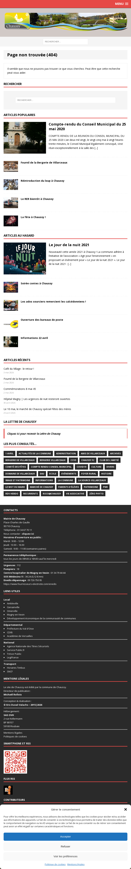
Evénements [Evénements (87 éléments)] (68, 473)
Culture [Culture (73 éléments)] (96, 466)
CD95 (10, 632)
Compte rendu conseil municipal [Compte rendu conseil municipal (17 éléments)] (51, 466)
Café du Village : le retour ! (19, 368)
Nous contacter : (19, 533)
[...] (96, 148)
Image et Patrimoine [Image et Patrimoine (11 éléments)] (17, 480)
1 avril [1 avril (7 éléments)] (9, 453)
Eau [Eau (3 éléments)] (42, 473)
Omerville (12, 611)
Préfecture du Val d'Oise (20, 628)
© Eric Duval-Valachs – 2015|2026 (23, 704)
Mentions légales (75, 864)
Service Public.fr (16, 650)
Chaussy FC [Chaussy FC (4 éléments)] (88, 460)
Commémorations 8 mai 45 (20, 389)
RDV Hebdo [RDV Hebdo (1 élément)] (11, 493)
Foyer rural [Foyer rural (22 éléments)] (88, 473)
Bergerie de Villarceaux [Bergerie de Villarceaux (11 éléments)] (20, 460)
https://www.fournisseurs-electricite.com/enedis (30, 584)
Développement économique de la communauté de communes (41, 618)
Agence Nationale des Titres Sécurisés (28, 646)
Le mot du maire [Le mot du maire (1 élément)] (15, 487)
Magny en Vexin (16, 614)
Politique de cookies (55, 864)
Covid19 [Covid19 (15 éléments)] (81, 466)
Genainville (13, 607)
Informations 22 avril (34, 338)
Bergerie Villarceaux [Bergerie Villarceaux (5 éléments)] (53, 460)
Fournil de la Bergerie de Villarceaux (44, 162)
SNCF (10, 671)
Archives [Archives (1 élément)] (115, 453)
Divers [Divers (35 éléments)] (110, 466)
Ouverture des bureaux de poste (42, 319)
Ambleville (12, 603)
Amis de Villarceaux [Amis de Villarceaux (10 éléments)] (93, 453)
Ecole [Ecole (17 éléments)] (52, 473)
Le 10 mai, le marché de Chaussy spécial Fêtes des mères (37, 409)
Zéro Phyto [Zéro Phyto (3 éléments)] (96, 493)
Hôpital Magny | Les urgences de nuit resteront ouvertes (37, 399)
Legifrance (13, 657)
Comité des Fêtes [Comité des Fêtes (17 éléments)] (15, 466)
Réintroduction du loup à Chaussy (42, 180)
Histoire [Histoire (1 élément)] (106, 473)
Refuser (65, 846)
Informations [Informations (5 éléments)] (44, 480)
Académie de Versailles (20, 636)
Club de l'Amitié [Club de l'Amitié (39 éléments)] (109, 460)
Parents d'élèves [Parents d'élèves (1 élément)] (68, 487)
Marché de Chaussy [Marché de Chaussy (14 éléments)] (41, 487)
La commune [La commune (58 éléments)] (65, 480)
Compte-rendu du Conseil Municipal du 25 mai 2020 (87, 126)
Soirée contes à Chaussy (37, 283)
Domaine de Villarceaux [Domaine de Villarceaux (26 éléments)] (20, 473)
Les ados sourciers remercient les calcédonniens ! (53, 301)
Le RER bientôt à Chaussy (37, 199)
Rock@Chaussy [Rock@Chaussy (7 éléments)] (52, 493)
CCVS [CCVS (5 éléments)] (73, 460)
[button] (125, 809)
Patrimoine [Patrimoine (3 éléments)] (91, 487)
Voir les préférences (66, 856)
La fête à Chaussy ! (33, 217)
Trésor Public (14, 653)
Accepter (65, 836)
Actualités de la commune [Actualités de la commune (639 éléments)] (35, 453)
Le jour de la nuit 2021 (69, 244)
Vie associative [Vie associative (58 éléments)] (75, 493)
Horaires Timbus (16, 667)
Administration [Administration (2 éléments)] (66, 453)
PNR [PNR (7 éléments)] (105, 487)
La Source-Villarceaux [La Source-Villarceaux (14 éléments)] (92, 480)
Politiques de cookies (15, 736)
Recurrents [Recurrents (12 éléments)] (30, 493)
